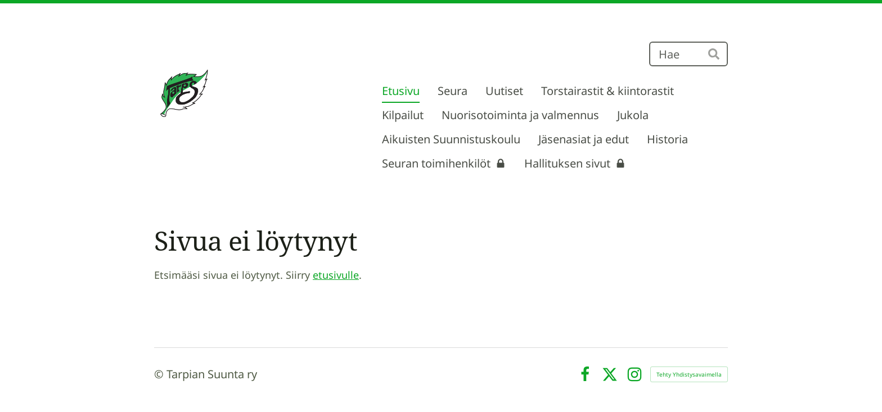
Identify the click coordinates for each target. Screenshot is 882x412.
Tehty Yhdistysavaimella (689, 374)
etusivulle (336, 275)
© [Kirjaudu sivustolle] (160, 374)
